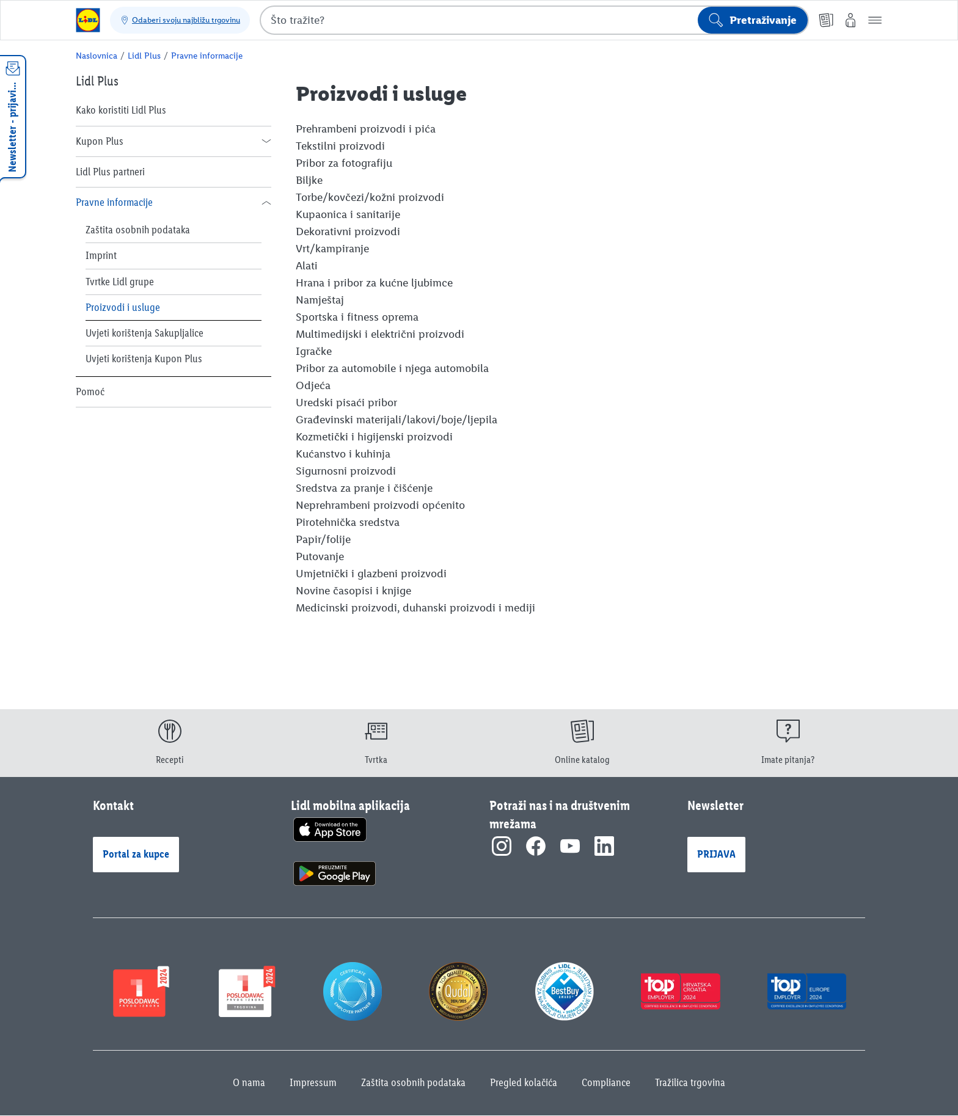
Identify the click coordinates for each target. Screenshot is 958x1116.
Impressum (313, 1082)
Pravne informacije (114, 202)
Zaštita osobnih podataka (138, 229)
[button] (875, 20)
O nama (249, 1082)
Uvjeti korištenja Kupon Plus (144, 358)
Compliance (606, 1082)
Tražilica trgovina (690, 1082)
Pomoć (90, 391)
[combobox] (534, 20)
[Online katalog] (826, 20)
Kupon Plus (99, 141)
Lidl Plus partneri (110, 171)
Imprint (101, 255)
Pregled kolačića (523, 1082)
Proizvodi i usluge (123, 307)
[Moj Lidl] (850, 20)
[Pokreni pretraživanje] (753, 20)
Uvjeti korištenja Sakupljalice (144, 333)
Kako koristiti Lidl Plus (121, 110)
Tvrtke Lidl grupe (120, 281)
